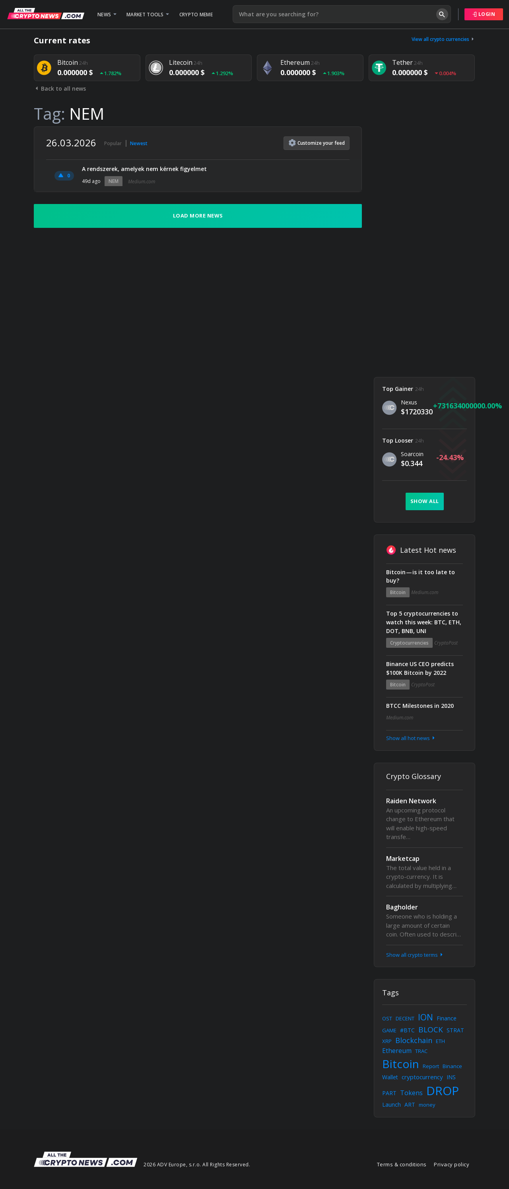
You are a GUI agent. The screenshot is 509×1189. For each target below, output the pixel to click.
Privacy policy (451, 1164)
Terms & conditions (402, 1164)
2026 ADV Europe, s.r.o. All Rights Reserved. (197, 1164)
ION (425, 1017)
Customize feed (317, 142)
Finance (447, 1018)
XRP (387, 1041)
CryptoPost (446, 642)
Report (431, 1066)
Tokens (411, 1092)
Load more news (198, 215)
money (427, 1104)
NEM (114, 181)
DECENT (405, 1018)
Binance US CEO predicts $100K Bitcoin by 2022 (420, 668)
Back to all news (60, 88)
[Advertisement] (424, 245)
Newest (139, 143)
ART (409, 1104)
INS (451, 1077)
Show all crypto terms (415, 954)
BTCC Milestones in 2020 (420, 705)
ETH (440, 1041)
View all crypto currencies (443, 39)
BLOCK (430, 1029)
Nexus (409, 402)
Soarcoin (412, 454)
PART (389, 1093)
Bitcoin (398, 592)
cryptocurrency (422, 1077)
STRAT (455, 1030)
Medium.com (141, 181)
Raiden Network (411, 801)
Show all (424, 501)
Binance (452, 1066)
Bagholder (402, 907)
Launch (391, 1104)
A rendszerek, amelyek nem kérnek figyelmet (144, 169)
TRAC (421, 1051)
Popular (113, 143)
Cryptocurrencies (409, 642)
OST (387, 1018)
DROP (442, 1090)
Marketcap (403, 858)
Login (483, 14)
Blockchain (413, 1040)
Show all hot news (411, 738)
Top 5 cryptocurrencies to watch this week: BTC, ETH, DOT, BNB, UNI (423, 622)
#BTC (407, 1030)
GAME (389, 1030)
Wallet (390, 1077)
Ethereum (397, 1050)
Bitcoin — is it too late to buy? (420, 576)
